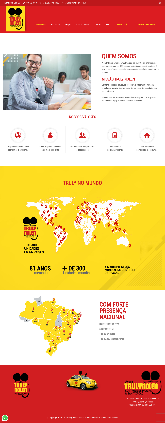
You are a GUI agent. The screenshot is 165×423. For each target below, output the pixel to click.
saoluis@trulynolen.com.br (74, 3)
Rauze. (115, 417)
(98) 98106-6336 (33, 3)
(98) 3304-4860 (52, 3)
